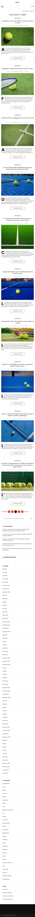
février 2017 (5, 773)
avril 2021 (4, 750)
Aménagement (6, 783)
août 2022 (4, 700)
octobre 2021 (5, 733)
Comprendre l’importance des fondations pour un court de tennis (17, 272)
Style (3, 866)
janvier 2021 (5, 760)
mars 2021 (4, 753)
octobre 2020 (5, 770)
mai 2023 (4, 671)
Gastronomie (5, 829)
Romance (4, 852)
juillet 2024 (4, 638)
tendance (4, 872)
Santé (3, 856)
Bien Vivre (4, 793)
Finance (4, 826)
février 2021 (5, 757)
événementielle (6, 823)
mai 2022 (4, 710)
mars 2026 (4, 575)
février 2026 (5, 579)
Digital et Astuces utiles (7, 810)
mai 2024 (4, 644)
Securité (4, 859)
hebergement (5, 833)
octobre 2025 (5, 588)
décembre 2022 (6, 687)
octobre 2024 (5, 628)
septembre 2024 (6, 631)
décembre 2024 (6, 621)
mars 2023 (4, 677)
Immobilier (4, 839)
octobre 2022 (5, 694)
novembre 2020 (6, 766)
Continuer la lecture (17, 58)
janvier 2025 (5, 618)
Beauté (4, 790)
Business (4, 796)
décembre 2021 (6, 727)
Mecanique (4, 846)
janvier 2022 (5, 724)
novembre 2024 (6, 625)
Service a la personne (7, 862)
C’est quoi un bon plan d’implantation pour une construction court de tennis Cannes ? (17, 168)
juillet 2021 (4, 740)
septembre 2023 (6, 664)
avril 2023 (4, 674)
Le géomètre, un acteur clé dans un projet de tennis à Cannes (17, 22)
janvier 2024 (5, 654)
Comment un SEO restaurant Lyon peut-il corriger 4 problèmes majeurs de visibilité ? (17, 535)
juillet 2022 (4, 704)
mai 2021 (4, 747)
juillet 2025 (4, 598)
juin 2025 (4, 602)
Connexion (4, 889)
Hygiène (4, 836)
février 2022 (5, 720)
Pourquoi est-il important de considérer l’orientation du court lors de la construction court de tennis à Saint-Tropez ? (17, 465)
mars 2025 (4, 612)
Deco (3, 806)
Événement (5, 819)
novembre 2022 (6, 691)
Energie (4, 816)
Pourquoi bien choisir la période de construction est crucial (18, 322)
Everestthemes (12, 915)
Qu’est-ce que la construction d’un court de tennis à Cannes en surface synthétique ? (17, 414)
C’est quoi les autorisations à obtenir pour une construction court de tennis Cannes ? (17, 219)
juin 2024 (4, 641)
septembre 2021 (6, 737)
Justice (4, 843)
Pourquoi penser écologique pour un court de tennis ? (17, 119)
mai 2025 (4, 605)
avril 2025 (4, 608)
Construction (17, 18)
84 (22, 511)
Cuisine (4, 803)
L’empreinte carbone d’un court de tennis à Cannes (17, 68)
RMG (17, 2)
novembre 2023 (6, 661)
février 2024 (5, 651)
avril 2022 (4, 714)
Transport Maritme (6, 875)
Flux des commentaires (7, 896)
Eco (3, 813)
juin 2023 (4, 668)
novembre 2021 (6, 730)
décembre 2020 (6, 763)
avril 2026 (4, 572)
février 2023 (5, 681)
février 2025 (5, 615)
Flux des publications (7, 892)
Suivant (26, 511)
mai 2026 (4, 569)
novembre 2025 (6, 585)
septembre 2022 (6, 697)
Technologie (5, 869)
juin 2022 (4, 707)
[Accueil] (23, 11)
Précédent (4, 511)
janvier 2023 (5, 684)
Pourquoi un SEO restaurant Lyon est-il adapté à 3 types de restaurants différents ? (16, 539)
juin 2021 (4, 743)
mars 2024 (4, 648)
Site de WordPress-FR (7, 899)
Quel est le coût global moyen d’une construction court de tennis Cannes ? (17, 365)
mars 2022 (4, 717)
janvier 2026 (5, 582)
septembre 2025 (6, 592)
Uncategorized (5, 879)
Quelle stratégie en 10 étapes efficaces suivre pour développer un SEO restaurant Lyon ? (17, 544)
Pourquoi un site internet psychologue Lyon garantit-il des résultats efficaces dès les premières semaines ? (15, 530)
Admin (27, 25)
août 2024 (4, 635)
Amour (4, 787)
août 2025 (4, 595)
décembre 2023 (6, 658)
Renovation (5, 849)
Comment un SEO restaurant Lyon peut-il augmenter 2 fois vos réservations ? (17, 549)
